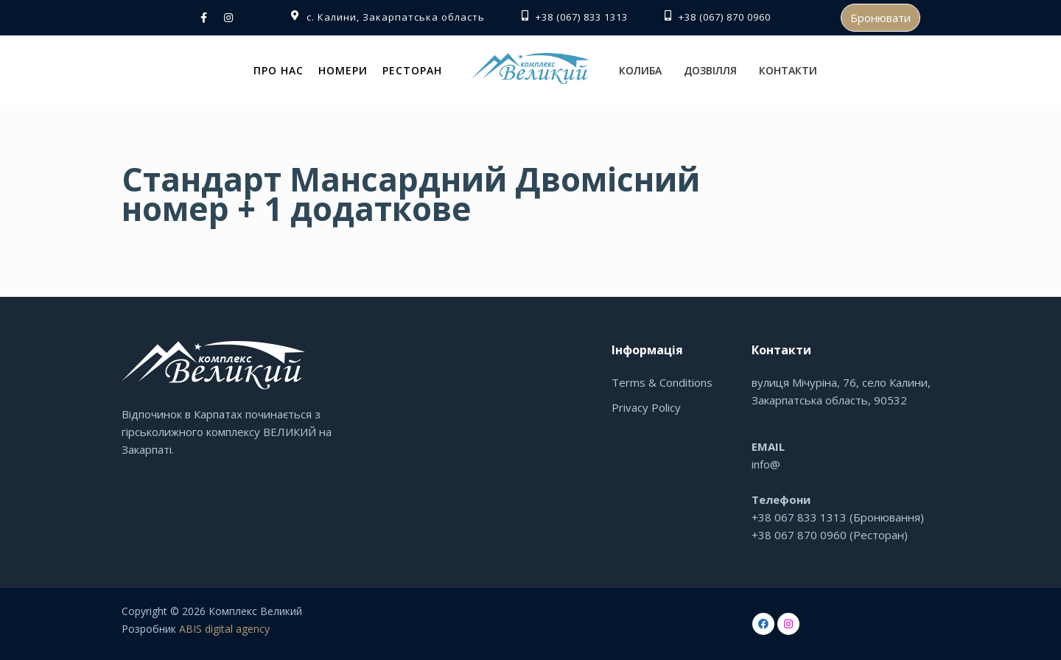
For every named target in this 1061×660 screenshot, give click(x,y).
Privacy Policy (646, 407)
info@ (766, 464)
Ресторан (412, 70)
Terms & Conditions (662, 382)
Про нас (278, 70)
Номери (343, 70)
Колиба (640, 70)
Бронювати (880, 17)
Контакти (788, 70)
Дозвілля (710, 70)
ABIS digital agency (224, 629)
